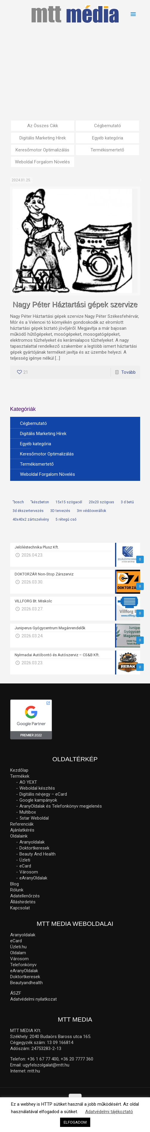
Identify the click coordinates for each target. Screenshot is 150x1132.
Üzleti (24, 860)
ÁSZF (15, 993)
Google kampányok (38, 800)
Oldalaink (18, 836)
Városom (28, 872)
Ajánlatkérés (22, 830)
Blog (14, 884)
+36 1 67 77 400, (43, 1059)
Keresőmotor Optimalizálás (42, 150)
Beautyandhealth (26, 982)
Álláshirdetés (23, 902)
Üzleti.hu (18, 946)
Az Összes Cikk (42, 125)
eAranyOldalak (33, 878)
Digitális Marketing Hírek (42, 138)
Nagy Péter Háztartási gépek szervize (75, 304)
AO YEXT (28, 782)
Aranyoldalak (32, 842)
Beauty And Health (37, 854)
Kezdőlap (19, 770)
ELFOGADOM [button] (75, 1122)
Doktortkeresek (34, 848)
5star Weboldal (34, 818)
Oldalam (18, 952)
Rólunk (16, 890)
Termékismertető (107, 150)
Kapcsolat (20, 908)
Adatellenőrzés (25, 896)
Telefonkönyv (23, 964)
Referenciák (21, 824)
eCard (25, 866)
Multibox (27, 812)
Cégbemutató (107, 125)
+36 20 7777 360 (77, 1059)
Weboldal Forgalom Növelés (42, 162)
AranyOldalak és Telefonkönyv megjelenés (60, 806)
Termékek (19, 776)
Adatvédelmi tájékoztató (109, 1111)
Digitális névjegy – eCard (43, 794)
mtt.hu (33, 1071)
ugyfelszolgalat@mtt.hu (46, 1065)
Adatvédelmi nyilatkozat (33, 999)
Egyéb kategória (107, 138)
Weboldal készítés (37, 788)
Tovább (128, 372)
